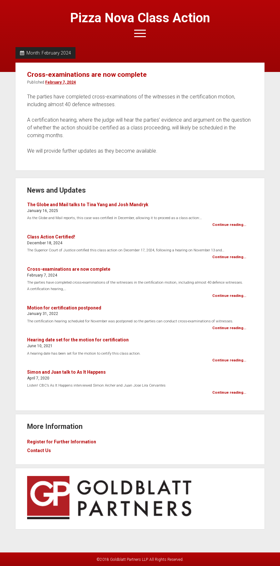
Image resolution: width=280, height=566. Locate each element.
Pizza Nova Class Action (140, 17)
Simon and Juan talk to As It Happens (66, 372)
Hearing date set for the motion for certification (78, 339)
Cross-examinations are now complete (87, 74)
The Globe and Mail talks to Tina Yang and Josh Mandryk (87, 204)
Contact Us (39, 450)
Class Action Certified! (51, 236)
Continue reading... (229, 224)
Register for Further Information (61, 441)
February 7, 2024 (60, 82)
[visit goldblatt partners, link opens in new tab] (109, 517)
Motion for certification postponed (64, 307)
